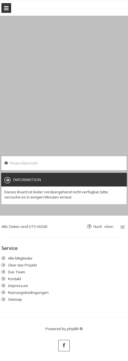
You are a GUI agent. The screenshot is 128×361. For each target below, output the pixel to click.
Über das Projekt (22, 265)
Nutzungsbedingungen (28, 292)
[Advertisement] (64, 85)
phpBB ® (75, 328)
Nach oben (103, 226)
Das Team (16, 271)
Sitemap (15, 299)
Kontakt (14, 278)
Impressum (18, 285)
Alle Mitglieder (20, 258)
